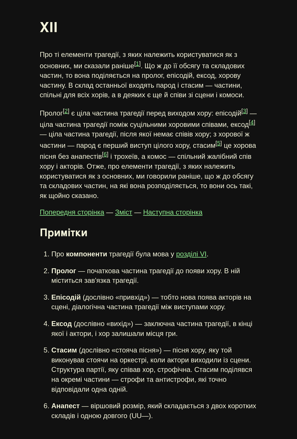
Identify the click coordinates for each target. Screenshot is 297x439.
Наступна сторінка (172, 212)
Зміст (123, 212)
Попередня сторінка (72, 212)
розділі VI (191, 254)
